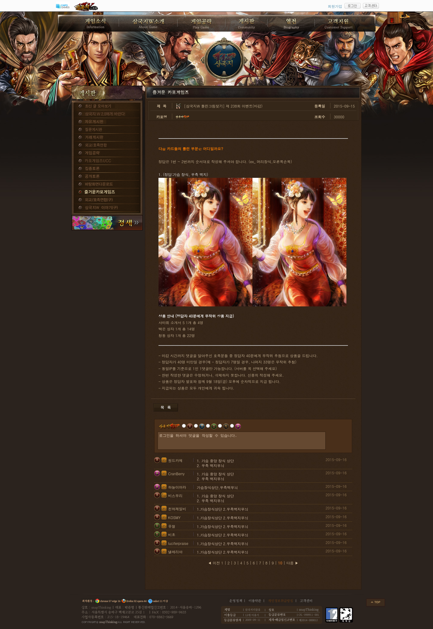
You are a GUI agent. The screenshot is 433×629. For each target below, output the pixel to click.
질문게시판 (107, 130)
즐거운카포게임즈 (107, 192)
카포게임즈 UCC (107, 161)
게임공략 (107, 153)
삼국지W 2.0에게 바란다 (107, 114)
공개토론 (107, 177)
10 (280, 562)
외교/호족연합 (107, 145)
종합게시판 (107, 106)
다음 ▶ (293, 562)
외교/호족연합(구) (107, 200)
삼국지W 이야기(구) (107, 208)
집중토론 (107, 169)
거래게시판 (107, 137)
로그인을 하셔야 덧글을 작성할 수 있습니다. (242, 441)
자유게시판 (107, 122)
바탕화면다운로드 (107, 184)
